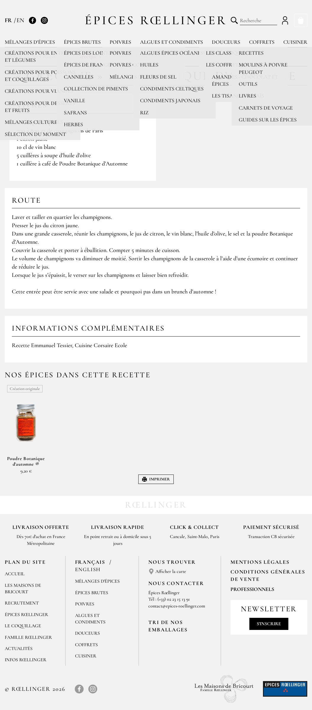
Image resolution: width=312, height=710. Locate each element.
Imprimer (156, 479)
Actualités (18, 648)
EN (20, 20)
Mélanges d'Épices (97, 581)
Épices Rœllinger (156, 20)
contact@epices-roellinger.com (176, 606)
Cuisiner (295, 42)
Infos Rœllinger (25, 660)
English (88, 569)
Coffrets (261, 42)
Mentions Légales (260, 562)
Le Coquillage (23, 626)
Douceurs (226, 42)
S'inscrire (269, 624)
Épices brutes (82, 42)
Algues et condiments (171, 42)
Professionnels (252, 589)
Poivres (120, 42)
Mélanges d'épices (30, 42)
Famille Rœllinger (28, 637)
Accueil (15, 574)
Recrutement (22, 603)
